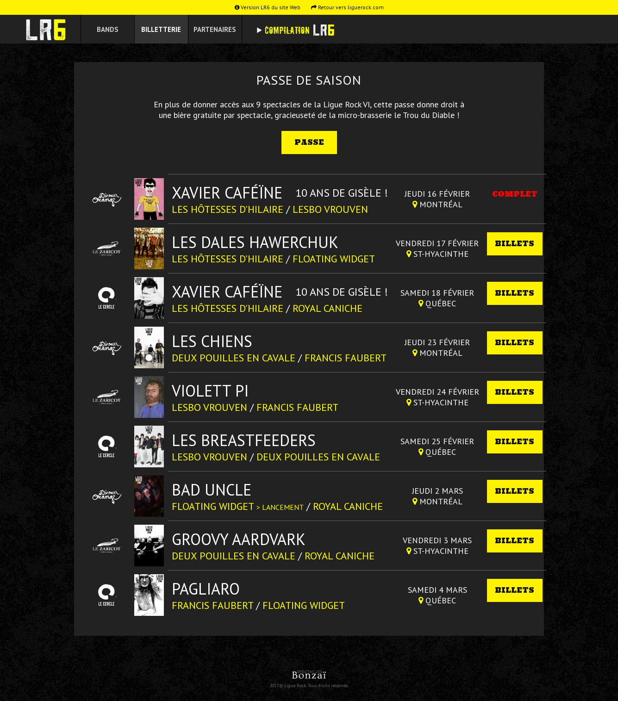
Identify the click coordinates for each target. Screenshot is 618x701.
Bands (108, 29)
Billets (514, 243)
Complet (514, 194)
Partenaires (215, 29)
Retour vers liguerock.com (347, 7)
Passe (309, 142)
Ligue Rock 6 (49, 30)
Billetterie (161, 29)
